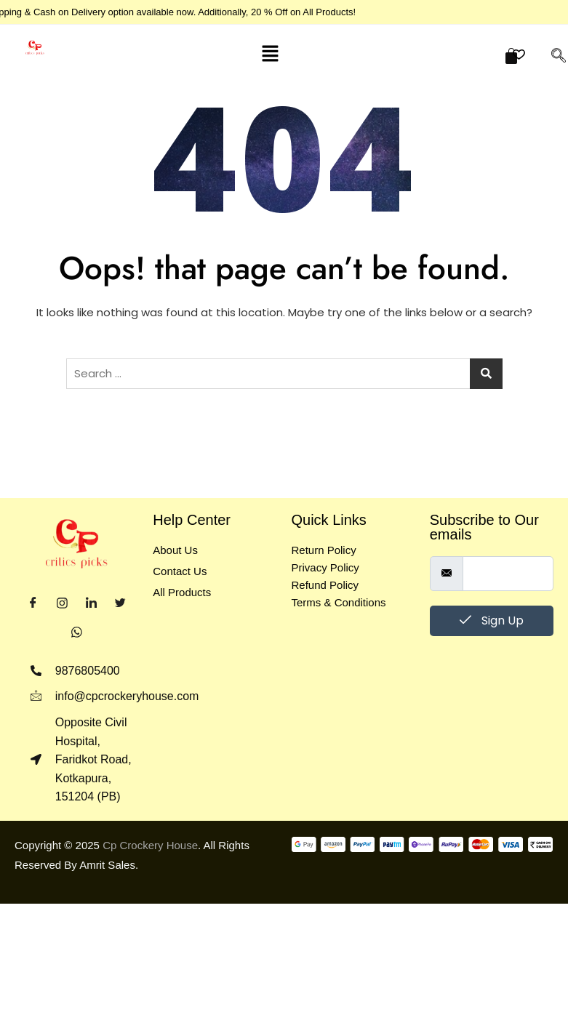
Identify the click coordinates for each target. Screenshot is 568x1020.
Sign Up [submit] (492, 620)
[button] (269, 53)
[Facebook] (33, 603)
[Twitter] (120, 603)
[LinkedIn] (91, 603)
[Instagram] (62, 603)
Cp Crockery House (150, 845)
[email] (508, 573)
